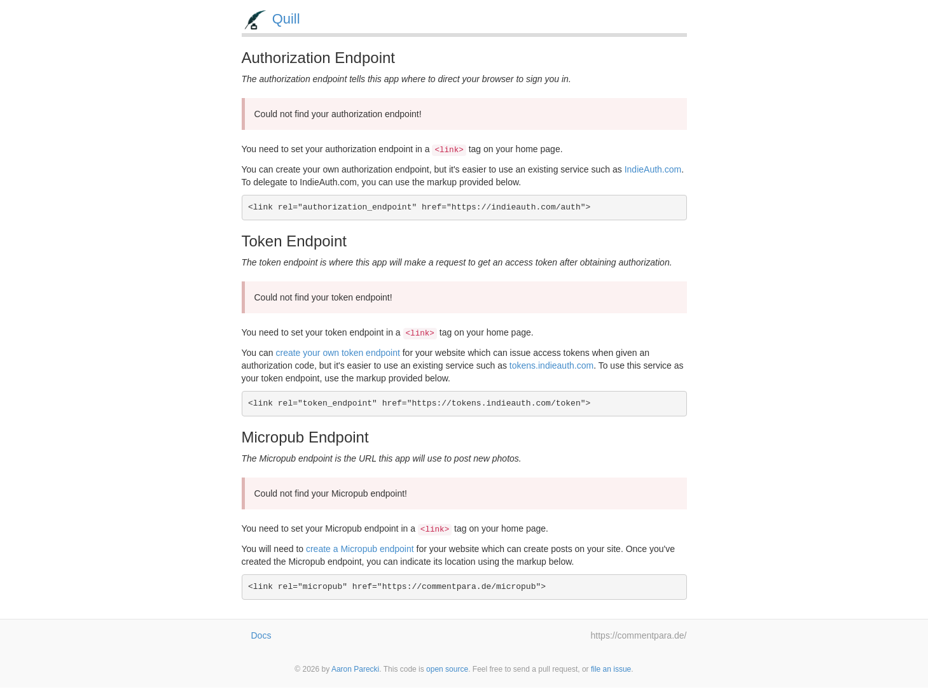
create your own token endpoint (337, 353)
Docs (261, 635)
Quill (286, 19)
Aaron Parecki (355, 669)
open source (447, 669)
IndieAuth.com (653, 169)
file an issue (611, 669)
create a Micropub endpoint (360, 549)
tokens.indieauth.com (551, 365)
